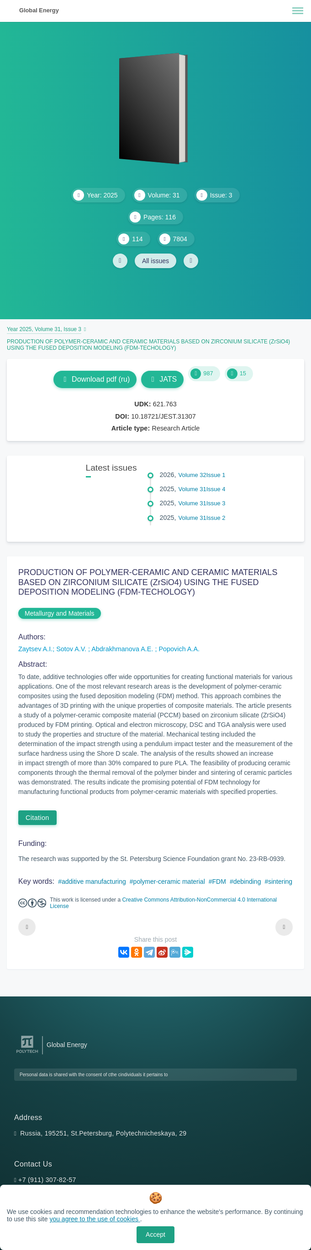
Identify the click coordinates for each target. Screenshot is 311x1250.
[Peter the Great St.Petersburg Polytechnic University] (27, 1053)
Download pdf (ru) (95, 379)
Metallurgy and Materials (60, 613)
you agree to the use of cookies (94, 1219)
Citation (37, 817)
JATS (162, 379)
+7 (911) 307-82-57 (47, 1179)
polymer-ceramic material (169, 881)
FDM (219, 881)
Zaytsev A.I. (35, 649)
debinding (247, 881)
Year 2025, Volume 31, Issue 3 (44, 329)
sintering (280, 881)
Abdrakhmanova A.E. (123, 649)
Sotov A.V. (72, 649)
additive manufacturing (94, 881)
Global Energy (39, 10)
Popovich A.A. (179, 649)
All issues (155, 261)
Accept (155, 1234)
